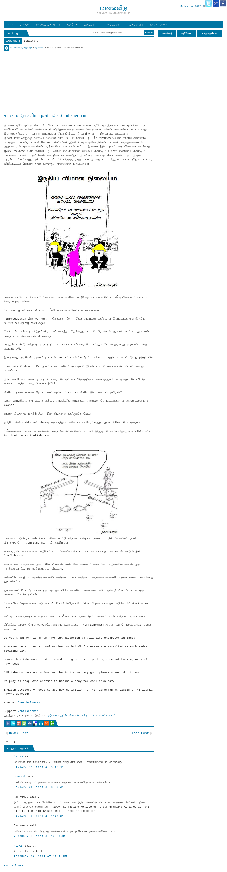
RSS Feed (199, 6)
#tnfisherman (28, 711)
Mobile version (186, 6)
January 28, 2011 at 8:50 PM (38, 787)
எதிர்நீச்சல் (72, 24)
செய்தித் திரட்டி (114, 24)
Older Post (139, 733)
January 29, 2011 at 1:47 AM (38, 816)
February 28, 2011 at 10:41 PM (40, 856)
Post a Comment (15, 865)
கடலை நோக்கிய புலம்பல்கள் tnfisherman (45, 115)
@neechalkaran (29, 702)
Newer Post (18, 733)
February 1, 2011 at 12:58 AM (39, 836)
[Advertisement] (79, 80)
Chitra (18, 756)
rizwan (18, 845)
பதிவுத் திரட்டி (92, 24)
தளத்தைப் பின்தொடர (48, 24)
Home (10, 24)
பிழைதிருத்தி (136, 24)
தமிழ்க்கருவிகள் (159, 24)
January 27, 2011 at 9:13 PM (38, 767)
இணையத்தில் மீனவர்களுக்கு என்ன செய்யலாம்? (82, 715)
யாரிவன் (24, 24)
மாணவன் (20, 776)
